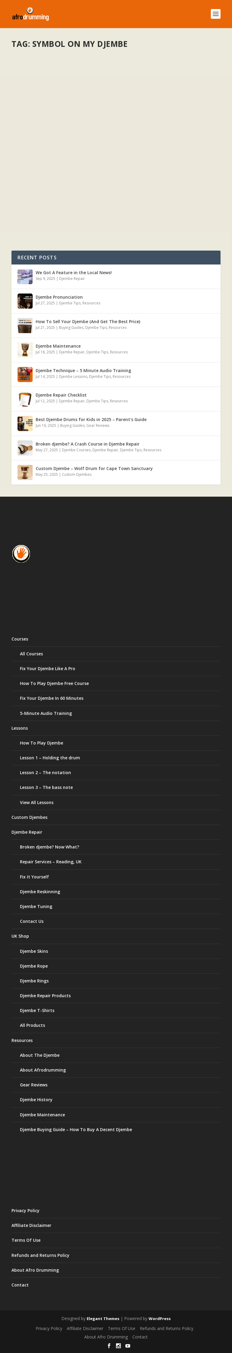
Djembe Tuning (36, 906)
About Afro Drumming (35, 1270)
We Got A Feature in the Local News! (74, 272)
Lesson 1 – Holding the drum (50, 758)
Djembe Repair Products (45, 995)
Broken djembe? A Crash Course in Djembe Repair (88, 444)
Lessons (19, 728)
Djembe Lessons (73, 376)
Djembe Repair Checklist (61, 395)
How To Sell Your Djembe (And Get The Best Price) (88, 321)
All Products (32, 1025)
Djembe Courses (76, 450)
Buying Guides (71, 327)
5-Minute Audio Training (46, 713)
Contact (20, 1285)
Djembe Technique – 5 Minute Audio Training (83, 370)
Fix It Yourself (34, 877)
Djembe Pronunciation (59, 297)
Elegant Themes (103, 1318)
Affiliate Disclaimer (31, 1225)
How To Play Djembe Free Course (54, 683)
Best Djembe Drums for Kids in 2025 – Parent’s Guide (91, 419)
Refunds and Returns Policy (40, 1255)
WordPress (160, 1318)
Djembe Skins (34, 951)
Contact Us (32, 921)
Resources (91, 303)
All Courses (31, 654)
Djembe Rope (34, 966)
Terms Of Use (25, 1240)
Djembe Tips (70, 303)
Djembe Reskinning (40, 891)
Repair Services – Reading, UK (51, 862)
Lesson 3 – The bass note (46, 787)
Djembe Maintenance (58, 346)
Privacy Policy (25, 1210)
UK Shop (20, 936)
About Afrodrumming (43, 1070)
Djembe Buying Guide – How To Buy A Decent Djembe (76, 1129)
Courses (19, 639)
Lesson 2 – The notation (45, 772)
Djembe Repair (72, 278)
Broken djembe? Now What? (49, 847)
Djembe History (36, 1099)
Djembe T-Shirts (37, 1010)
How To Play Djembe (41, 743)
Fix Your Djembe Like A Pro (47, 668)
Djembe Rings (34, 981)
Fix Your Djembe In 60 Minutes (51, 698)
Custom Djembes (77, 474)
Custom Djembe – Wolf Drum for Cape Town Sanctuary (94, 468)
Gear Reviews (97, 425)
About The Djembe (40, 1055)
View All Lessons (36, 802)
